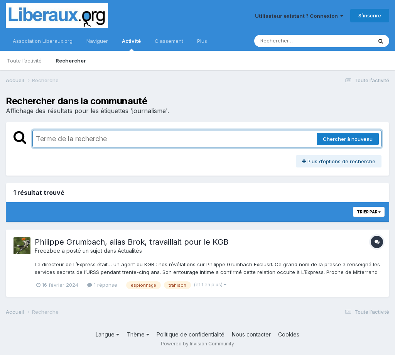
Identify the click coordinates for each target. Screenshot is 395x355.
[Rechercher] (291, 41)
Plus (202, 41)
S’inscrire (369, 15)
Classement (169, 41)
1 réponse (102, 285)
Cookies (288, 334)
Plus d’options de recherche (338, 161)
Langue (107, 334)
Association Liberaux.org (43, 41)
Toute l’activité (24, 60)
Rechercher (71, 60)
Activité (131, 44)
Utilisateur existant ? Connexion (299, 16)
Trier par (369, 212)
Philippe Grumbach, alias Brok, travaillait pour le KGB (131, 242)
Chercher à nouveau (348, 139)
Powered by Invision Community (197, 344)
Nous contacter (251, 334)
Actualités (130, 250)
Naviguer (97, 41)
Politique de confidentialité (191, 334)
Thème (138, 334)
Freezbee (47, 250)
